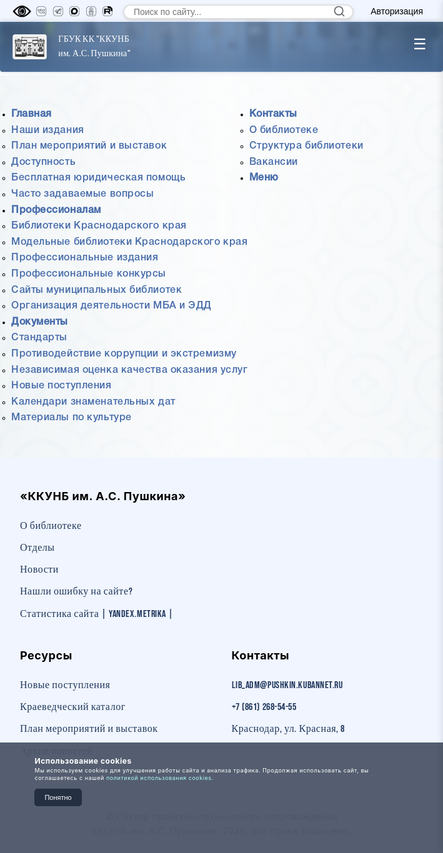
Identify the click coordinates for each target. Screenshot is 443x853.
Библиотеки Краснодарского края (99, 226)
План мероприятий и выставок (89, 146)
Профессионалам (56, 210)
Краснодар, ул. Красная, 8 (288, 729)
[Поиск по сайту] (238, 11)
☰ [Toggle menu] (420, 44)
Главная (31, 114)
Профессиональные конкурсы (88, 274)
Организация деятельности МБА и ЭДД (111, 306)
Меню (264, 178)
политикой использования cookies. (160, 777)
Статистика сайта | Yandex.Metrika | (97, 614)
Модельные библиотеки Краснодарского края (129, 242)
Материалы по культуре (71, 417)
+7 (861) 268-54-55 (264, 707)
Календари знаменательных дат (93, 402)
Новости (39, 570)
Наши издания (47, 130)
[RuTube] (107, 11)
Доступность (43, 162)
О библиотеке (284, 130)
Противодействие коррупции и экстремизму (124, 354)
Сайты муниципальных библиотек (96, 290)
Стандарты (39, 337)
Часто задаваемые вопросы (82, 194)
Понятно (57, 797)
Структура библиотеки (306, 146)
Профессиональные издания (84, 258)
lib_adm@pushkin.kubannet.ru (287, 685)
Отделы (37, 548)
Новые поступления (61, 386)
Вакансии (273, 162)
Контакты (273, 114)
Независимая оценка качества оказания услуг (129, 370)
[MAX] (74, 11)
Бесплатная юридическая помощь (98, 178)
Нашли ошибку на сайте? (76, 592)
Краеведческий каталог (73, 707)
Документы (39, 322)
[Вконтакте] (41, 11)
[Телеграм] (58, 11)
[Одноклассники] (91, 11)
